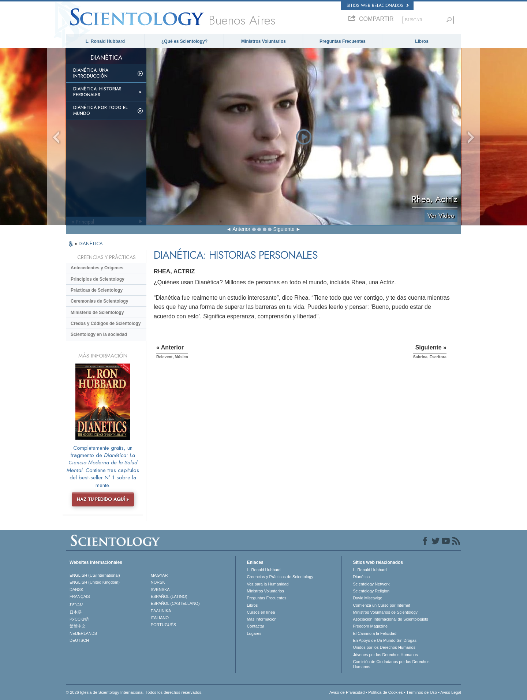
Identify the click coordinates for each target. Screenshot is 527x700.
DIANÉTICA (91, 243)
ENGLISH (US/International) (95, 575)
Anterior (241, 229)
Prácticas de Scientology (97, 290)
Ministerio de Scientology (97, 312)
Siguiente (283, 229)
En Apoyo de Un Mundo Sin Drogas (384, 640)
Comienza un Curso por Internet (381, 605)
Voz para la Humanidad (267, 584)
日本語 (76, 612)
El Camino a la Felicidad (374, 633)
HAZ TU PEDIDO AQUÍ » (103, 499)
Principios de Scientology (97, 279)
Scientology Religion (371, 591)
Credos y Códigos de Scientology (106, 323)
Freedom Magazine (370, 626)
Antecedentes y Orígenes (97, 267)
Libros (422, 41)
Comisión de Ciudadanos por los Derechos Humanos (391, 664)
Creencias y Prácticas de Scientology (280, 576)
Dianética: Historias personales (97, 92)
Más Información (261, 619)
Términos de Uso (421, 692)
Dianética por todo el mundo (100, 110)
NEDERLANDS (83, 633)
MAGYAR (159, 575)
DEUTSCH (79, 640)
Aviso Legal (450, 692)
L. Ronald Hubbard (105, 41)
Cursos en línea (261, 612)
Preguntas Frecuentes (342, 41)
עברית (76, 604)
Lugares (254, 633)
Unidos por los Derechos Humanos (384, 647)
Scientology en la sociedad (99, 334)
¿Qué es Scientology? (184, 41)
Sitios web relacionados (378, 5)
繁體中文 (78, 626)
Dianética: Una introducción (90, 73)
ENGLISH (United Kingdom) (95, 582)
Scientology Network (371, 584)
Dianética (361, 576)
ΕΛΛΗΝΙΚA (161, 611)
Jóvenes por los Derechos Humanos (385, 654)
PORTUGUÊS (163, 624)
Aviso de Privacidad (347, 692)
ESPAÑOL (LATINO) (169, 596)
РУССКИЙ (79, 619)
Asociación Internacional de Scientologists (390, 619)
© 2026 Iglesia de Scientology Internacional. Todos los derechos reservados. (134, 692)
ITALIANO (160, 617)
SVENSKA (160, 589)
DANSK (76, 589)
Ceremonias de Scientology (99, 301)
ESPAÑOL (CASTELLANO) (175, 603)
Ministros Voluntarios (263, 41)
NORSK (158, 582)
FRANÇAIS (80, 596)
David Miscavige (367, 598)
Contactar (255, 626)
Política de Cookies (385, 692)
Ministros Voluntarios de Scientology (385, 612)
